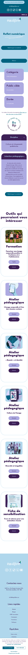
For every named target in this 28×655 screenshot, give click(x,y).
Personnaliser (14, 651)
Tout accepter (8, 647)
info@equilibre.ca (14, 6)
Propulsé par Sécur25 (14, 653)
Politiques (14, 622)
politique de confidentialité (14, 644)
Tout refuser (20, 647)
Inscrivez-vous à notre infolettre (14, 2)
